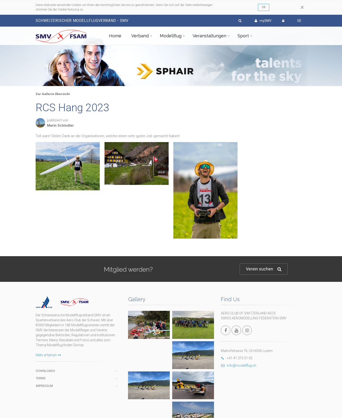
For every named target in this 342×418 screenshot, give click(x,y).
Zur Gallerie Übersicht (53, 94)
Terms (41, 378)
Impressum (44, 386)
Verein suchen (263, 269)
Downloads (45, 371)
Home (115, 35)
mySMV (263, 21)
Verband (140, 35)
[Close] (302, 7)
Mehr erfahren (48, 355)
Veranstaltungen (209, 35)
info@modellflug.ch (238, 365)
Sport (243, 35)
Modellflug (170, 35)
